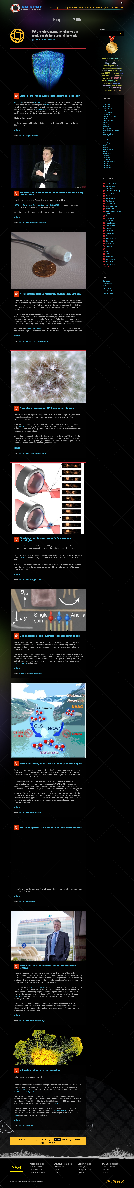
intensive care (19, 996)
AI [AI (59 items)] (107, 59)
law (27, 902)
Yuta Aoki (109, 228)
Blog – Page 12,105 (67, 20)
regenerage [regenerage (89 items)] (117, 83)
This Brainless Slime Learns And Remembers (40, 1071)
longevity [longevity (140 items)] (111, 81)
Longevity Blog (108, 283)
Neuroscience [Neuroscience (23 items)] (120, 81)
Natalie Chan (110, 244)
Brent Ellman (110, 249)
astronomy (106, 132)
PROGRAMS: (105, 1170)
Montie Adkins (110, 259)
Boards (61, 8)
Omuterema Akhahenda (110, 219)
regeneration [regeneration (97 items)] (106, 85)
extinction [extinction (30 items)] (112, 70)
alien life (106, 124)
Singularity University (110, 116)
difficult (47, 105)
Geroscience (107, 281)
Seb (107, 251)
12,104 (50, 1139)
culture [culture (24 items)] (118, 68)
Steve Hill (109, 246)
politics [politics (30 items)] (105, 83)
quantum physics (38, 580)
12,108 (77, 1139)
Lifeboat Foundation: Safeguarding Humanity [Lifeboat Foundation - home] (26, 8)
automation (107, 136)
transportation (42, 223)
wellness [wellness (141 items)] (117, 90)
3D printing (106, 104)
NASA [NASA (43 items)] (116, 81)
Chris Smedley (110, 264)
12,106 (64, 1139)
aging (105, 122)
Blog (56, 8)
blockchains (107, 154)
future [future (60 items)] (116, 70)
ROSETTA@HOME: (34, 1173)
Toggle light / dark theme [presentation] (122, 3)
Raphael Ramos (111, 238)
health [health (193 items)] (107, 73)
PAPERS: (56, 1173)
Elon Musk (28, 223)
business (106, 156)
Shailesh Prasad (111, 198)
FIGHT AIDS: (33, 1170)
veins (56, 1103)
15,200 (41, 1143)
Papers (80, 8)
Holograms (18, 102)
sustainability (34, 223)
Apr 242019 (16, 96)
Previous (22, 1139)
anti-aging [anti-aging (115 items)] (118, 58)
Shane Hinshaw (111, 236)
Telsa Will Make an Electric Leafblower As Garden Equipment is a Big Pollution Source (51, 194)
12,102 (37, 1139)
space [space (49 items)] (104, 88)
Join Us (92, 8)
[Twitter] (110, 1181)
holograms (28, 136)
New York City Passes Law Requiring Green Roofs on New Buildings (51, 828)
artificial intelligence (37, 987)
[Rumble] (122, 1181)
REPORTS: (56, 1170)
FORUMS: (80, 1173)
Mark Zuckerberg (108, 120)
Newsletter (99, 8)
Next (50, 1143)
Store (111, 8)
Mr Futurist (106, 286)
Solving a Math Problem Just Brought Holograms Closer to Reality (50, 96)
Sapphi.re (40, 1181)
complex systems (109, 162)
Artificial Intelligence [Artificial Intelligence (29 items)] (109, 61)
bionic (105, 146)
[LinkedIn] (114, 1181)
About (51, 8)
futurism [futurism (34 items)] (120, 70)
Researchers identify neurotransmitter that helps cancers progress (51, 764)
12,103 (43, 1139)
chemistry (106, 158)
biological (106, 144)
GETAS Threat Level (17, 1167)
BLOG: (55, 1167)
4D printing (106, 106)
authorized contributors (48, 40)
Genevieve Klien (22, 674)
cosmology (106, 165)
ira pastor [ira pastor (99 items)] (106, 78)
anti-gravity (107, 126)
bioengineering (29, 341)
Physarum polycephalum (58, 1110)
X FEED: (32, 1167)
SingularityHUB (108, 293)
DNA (104, 110)
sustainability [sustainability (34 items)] (110, 88)
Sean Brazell (110, 241)
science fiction (38, 102)
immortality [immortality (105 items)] (110, 75)
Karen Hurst (110, 209)
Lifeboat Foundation (22, 1181)
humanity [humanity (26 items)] (121, 73)
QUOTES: (104, 1173)
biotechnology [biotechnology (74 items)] (107, 66)
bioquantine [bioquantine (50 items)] (117, 61)
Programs (68, 8)
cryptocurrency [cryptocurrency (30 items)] (114, 68)
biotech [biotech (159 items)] (116, 63)
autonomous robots (34, 328)
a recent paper (41, 109)
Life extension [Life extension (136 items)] (116, 78)
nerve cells (23, 427)
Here (16, 1115)
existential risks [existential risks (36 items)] (106, 70)
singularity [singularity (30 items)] (120, 85)
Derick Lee (109, 231)
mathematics (35, 136)
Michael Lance (111, 254)
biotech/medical (38, 341)
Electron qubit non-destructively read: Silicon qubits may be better (50, 636)
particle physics (29, 580)
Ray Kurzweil (107, 112)
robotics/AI (45, 341)
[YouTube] (118, 1181)
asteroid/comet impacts (111, 130)
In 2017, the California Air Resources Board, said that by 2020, (36, 205)
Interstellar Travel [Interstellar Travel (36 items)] (119, 76)
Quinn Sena (21, 136)
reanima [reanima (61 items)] (110, 83)
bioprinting (106, 148)
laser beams (23, 558)
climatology (107, 160)
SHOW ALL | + (106, 267)
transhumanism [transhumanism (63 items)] (108, 90)
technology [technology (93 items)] (117, 88)
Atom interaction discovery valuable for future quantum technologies (45, 539)
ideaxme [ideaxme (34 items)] (103, 76)
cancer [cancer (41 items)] (109, 68)
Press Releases (119, 8)
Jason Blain (110, 256)
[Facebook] (107, 1181)
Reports (74, 8)
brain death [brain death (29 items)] (105, 68)
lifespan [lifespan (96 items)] (104, 81)
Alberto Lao (110, 233)
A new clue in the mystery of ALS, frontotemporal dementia (47, 408)
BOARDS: (104, 1167)
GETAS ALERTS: (105, 1164)
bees (104, 138)
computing (30, 674)
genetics (37, 453)
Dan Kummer (110, 216)
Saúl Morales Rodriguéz (110, 187)
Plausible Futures (109, 291)
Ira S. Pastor (110, 262)
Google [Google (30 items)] (102, 73)
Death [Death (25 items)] (121, 68)
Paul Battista (110, 201)
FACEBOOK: (33, 1164)
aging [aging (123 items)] (104, 58)
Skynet (105, 118)
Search (121, 33)
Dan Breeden (110, 196)
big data (106, 140)
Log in (36, 40)
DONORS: (80, 1167)
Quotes (106, 8)
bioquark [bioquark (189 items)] (109, 63)
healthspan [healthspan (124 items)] (115, 73)
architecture (107, 128)
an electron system (21, 663)
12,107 (71, 1139)
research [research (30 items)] (113, 85)
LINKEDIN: (80, 1164)
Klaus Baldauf (110, 223)
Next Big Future (108, 288)
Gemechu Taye (111, 204)
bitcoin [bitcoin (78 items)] (114, 66)
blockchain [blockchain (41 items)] (119, 66)
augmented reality (109, 134)
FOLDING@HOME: (82, 1170)
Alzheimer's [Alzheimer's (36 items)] (111, 59)
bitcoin (105, 152)
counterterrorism (108, 167)
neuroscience (42, 453)
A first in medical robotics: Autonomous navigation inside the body (50, 294)
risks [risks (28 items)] (116, 85)
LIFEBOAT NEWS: (58, 1164)
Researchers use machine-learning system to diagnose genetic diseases (49, 967)
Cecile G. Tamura (111, 226)
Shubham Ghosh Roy (113, 191)
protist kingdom (19, 1089)
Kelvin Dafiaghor (111, 206)
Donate (86, 8)
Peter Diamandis (108, 108)
